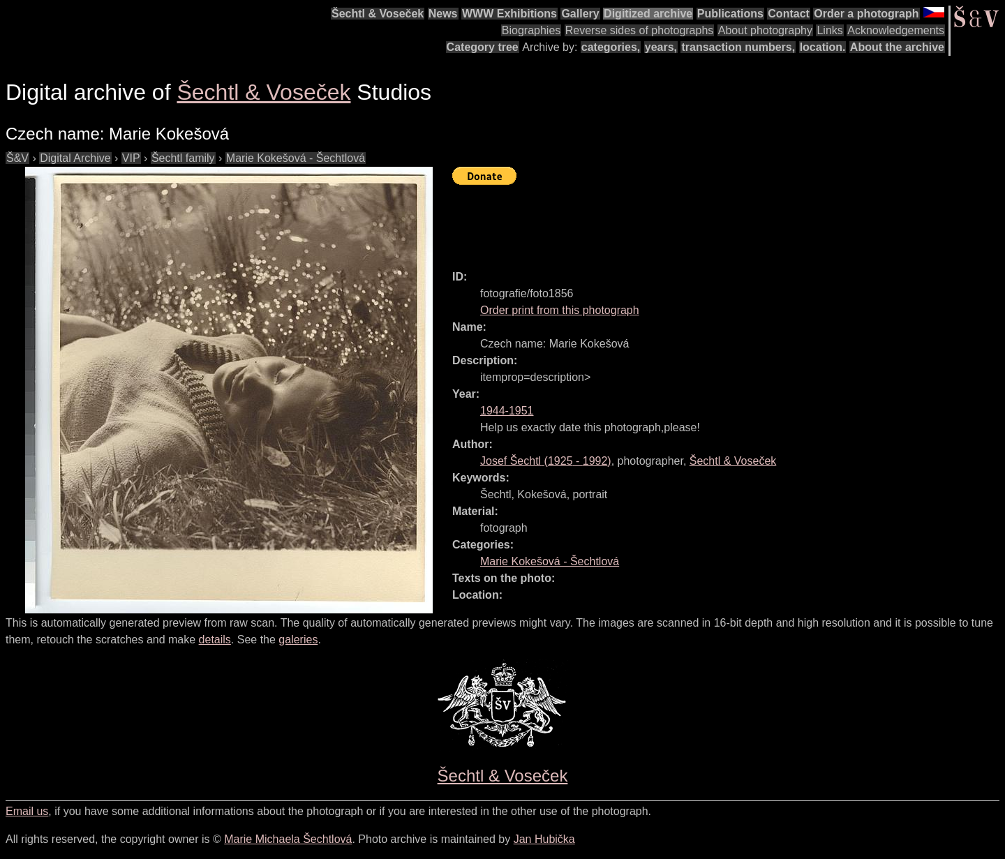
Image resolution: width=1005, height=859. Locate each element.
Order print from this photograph (559, 310)
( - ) (545, 461)
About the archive (897, 47)
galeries (298, 639)
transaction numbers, (738, 47)
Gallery (580, 14)
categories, (610, 47)
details (215, 639)
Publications (730, 14)
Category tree (483, 47)
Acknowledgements (895, 30)
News (443, 14)
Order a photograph (866, 14)
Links (829, 30)
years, (661, 47)
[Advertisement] (706, 221)
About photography (765, 30)
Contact (789, 14)
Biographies (531, 30)
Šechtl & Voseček (378, 14)
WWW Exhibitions (509, 14)
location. (823, 47)
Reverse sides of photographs (639, 30)
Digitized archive (648, 14)
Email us (27, 811)
